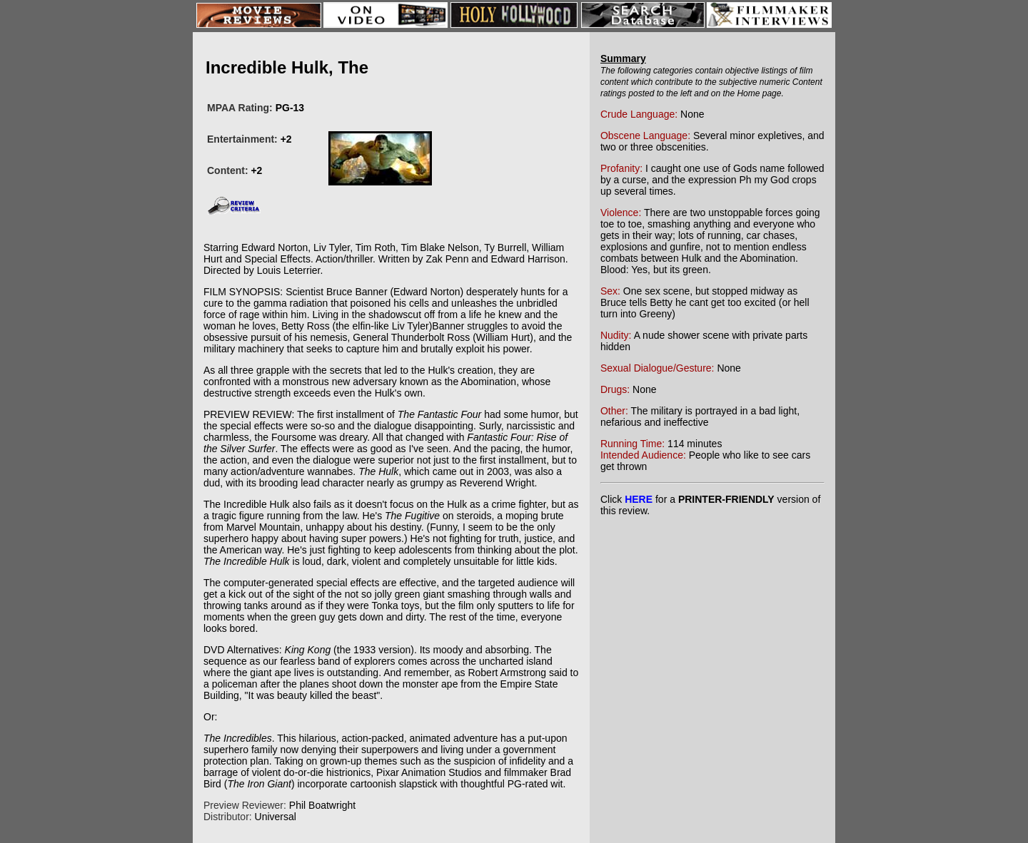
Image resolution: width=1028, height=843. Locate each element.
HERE (638, 499)
